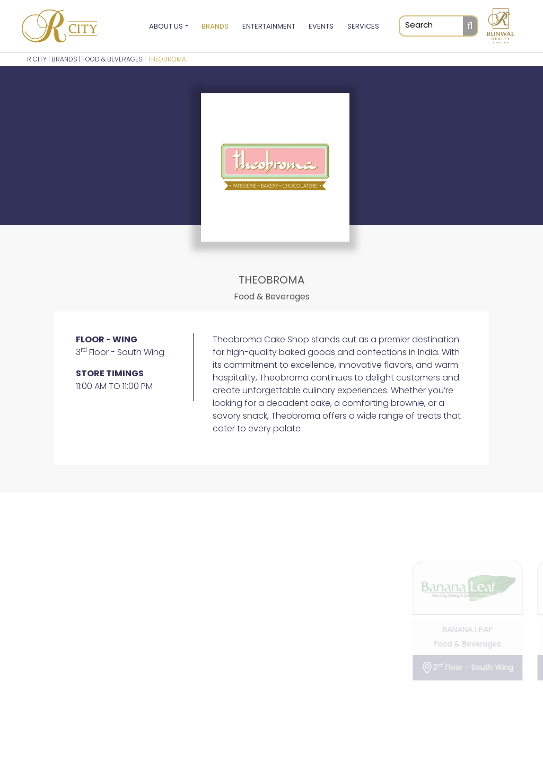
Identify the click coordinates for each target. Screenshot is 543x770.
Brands (215, 27)
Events (321, 27)
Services (363, 27)
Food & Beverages (112, 60)
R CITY (37, 60)
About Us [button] (166, 27)
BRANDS (64, 60)
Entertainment (268, 27)
